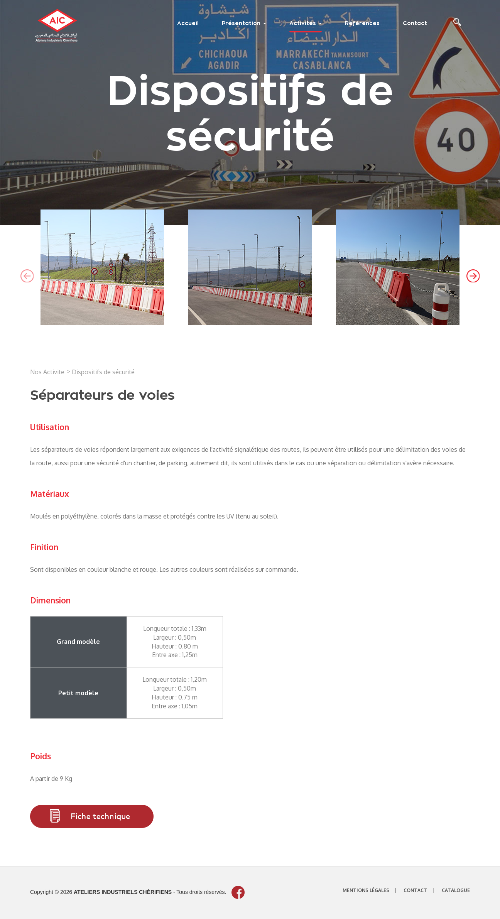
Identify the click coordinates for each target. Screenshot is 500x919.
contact (415, 890)
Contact (415, 23)
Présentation (244, 23)
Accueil (188, 23)
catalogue (456, 890)
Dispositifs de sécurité (103, 372)
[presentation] (27, 275)
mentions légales (366, 890)
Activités (305, 23)
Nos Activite (47, 372)
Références (362, 23)
